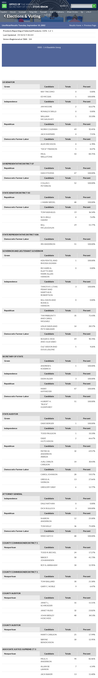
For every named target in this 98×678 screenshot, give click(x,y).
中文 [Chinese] (51, 12)
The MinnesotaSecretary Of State (28, 5)
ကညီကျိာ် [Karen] (47, 15)
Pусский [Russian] (43, 12)
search (64, 6)
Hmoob (13, 12)
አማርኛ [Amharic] (88, 12)
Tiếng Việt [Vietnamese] (33, 12)
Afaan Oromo (72, 12)
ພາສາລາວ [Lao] (60, 12)
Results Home (75, 25)
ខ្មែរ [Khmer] (82, 12)
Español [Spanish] (4, 12)
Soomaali (22, 12)
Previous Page (90, 25)
